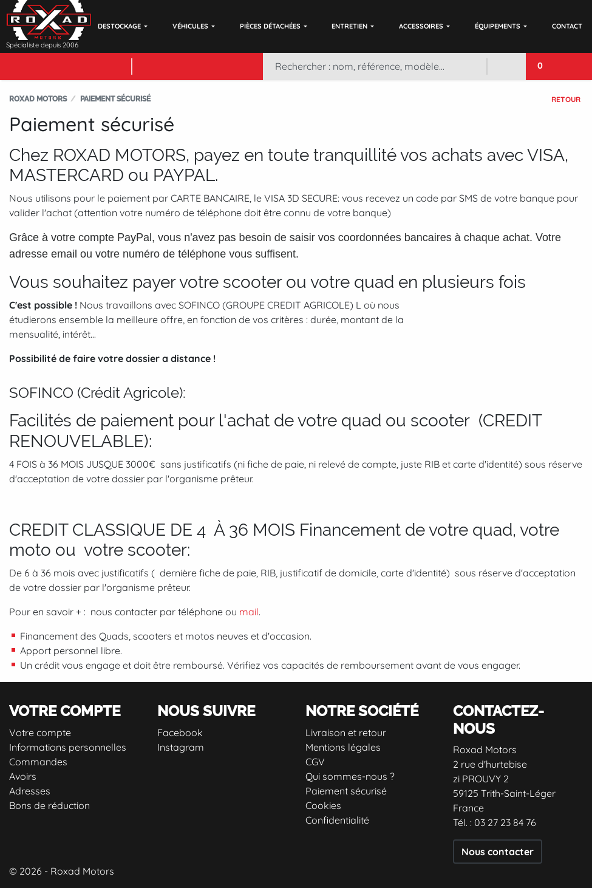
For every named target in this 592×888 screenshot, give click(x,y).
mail (249, 612)
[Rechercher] (374, 66)
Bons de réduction (49, 805)
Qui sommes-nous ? (350, 776)
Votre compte (40, 732)
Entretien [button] (349, 26)
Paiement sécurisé (346, 791)
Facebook (180, 732)
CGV (315, 762)
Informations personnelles (67, 747)
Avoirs (22, 776)
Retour (565, 99)
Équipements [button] (497, 26)
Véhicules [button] (190, 26)
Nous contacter (497, 851)
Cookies (323, 805)
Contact (567, 26)
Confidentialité (337, 820)
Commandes (38, 762)
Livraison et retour (345, 732)
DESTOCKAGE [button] (119, 26)
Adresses (29, 791)
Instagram (180, 747)
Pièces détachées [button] (270, 26)
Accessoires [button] (421, 26)
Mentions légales (343, 747)
